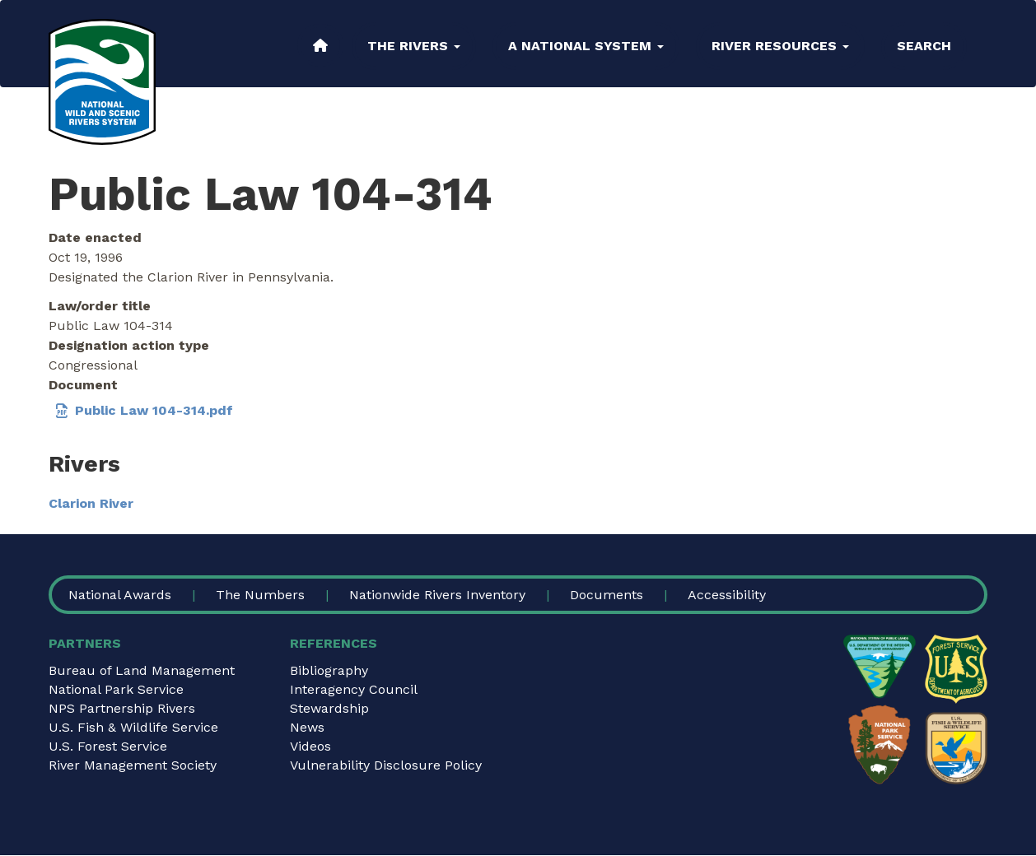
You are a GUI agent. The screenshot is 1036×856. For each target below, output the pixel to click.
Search (924, 46)
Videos (310, 746)
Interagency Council (354, 689)
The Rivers (413, 46)
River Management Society (133, 765)
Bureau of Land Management (142, 670)
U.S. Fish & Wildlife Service (133, 727)
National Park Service (116, 689)
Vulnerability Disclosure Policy (386, 765)
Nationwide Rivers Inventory (437, 594)
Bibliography (329, 670)
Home (320, 45)
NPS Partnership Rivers (122, 708)
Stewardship (329, 708)
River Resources (780, 46)
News (307, 727)
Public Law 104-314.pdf (154, 410)
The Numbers (260, 594)
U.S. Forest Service (108, 746)
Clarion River (91, 503)
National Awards (119, 594)
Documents (606, 594)
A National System (586, 46)
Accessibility (727, 594)
